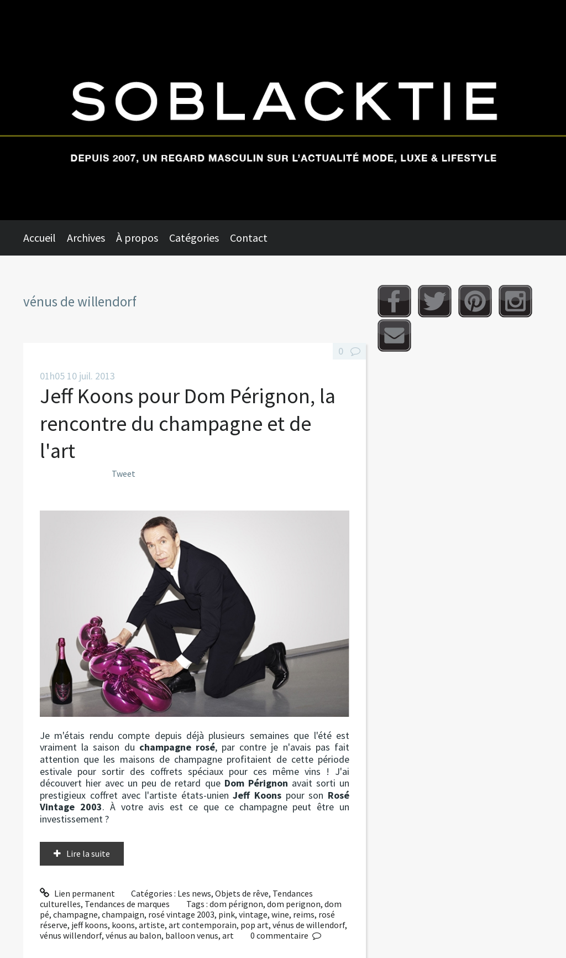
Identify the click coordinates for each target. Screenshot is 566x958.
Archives (86, 237)
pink (226, 914)
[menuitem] (45, 238)
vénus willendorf (71, 935)
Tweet (123, 473)
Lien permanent (77, 893)
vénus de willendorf (308, 924)
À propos (137, 237)
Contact (249, 237)
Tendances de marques (127, 903)
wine (280, 914)
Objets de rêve (242, 893)
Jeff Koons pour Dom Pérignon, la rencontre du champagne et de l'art (188, 423)
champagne (75, 914)
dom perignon (294, 903)
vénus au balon (133, 935)
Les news (194, 893)
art (228, 935)
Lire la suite (88, 853)
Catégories (194, 237)
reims (304, 914)
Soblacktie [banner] (283, 110)
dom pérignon (236, 903)
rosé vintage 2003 (181, 914)
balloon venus (191, 935)
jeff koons (89, 924)
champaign (123, 914)
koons (123, 924)
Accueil (39, 237)
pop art (254, 924)
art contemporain (203, 924)
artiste (152, 924)
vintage (253, 914)
